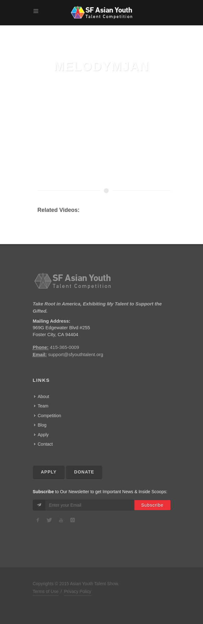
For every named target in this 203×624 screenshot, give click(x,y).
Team (43, 405)
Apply (43, 434)
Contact (45, 444)
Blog (42, 424)
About (43, 396)
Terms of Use (45, 591)
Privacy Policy (77, 591)
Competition (49, 415)
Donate (84, 471)
